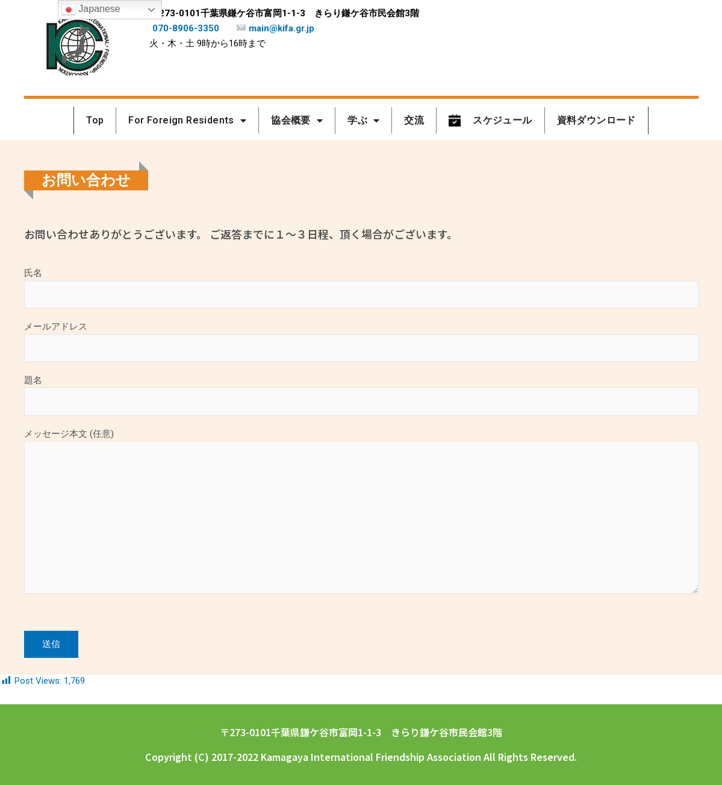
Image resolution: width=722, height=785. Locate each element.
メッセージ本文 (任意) (361, 525)
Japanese (90, 9)
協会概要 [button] (297, 120)
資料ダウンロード (596, 120)
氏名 (361, 288)
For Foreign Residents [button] (187, 120)
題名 (361, 399)
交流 (414, 120)
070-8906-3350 (185, 28)
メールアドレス (361, 344)
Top (95, 120)
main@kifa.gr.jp (275, 28)
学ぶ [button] (363, 120)
